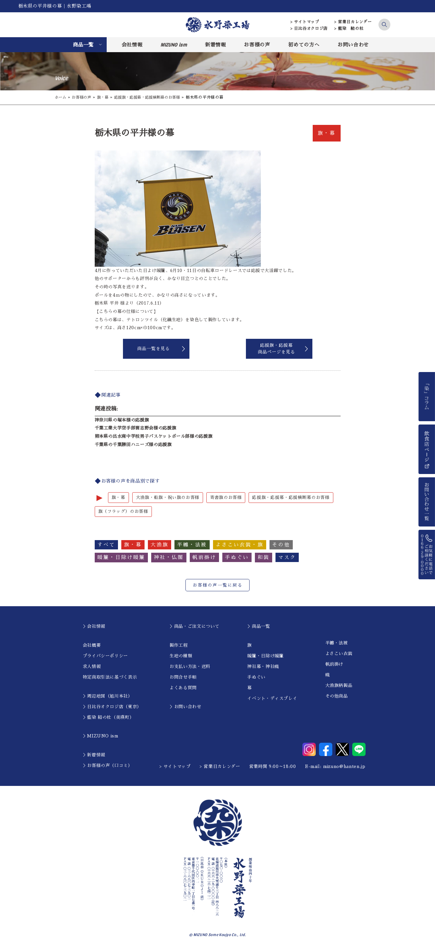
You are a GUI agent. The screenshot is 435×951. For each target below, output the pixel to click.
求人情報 (92, 667)
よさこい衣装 (339, 654)
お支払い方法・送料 (189, 667)
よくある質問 (183, 688)
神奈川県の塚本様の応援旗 (122, 420)
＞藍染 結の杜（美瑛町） (108, 717)
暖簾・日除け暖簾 (265, 656)
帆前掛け (334, 664)
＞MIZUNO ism (100, 736)
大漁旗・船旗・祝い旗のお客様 (167, 497)
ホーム (61, 97)
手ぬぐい (256, 677)
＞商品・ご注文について (194, 626)
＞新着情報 (94, 755)
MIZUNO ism (174, 45)
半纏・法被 (336, 643)
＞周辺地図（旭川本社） (108, 696)
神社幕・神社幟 (263, 667)
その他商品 (336, 696)
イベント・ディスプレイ (272, 699)
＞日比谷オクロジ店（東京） (112, 707)
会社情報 (132, 44)
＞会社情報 (94, 626)
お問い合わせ (353, 44)
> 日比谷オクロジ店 (309, 29)
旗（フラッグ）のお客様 (123, 512)
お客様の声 (257, 44)
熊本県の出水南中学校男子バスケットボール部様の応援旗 (154, 436)
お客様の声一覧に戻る (218, 585)
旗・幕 (106, 97)
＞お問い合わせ (185, 707)
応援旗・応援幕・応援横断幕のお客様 (153, 97)
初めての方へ (303, 44)
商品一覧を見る (153, 348)
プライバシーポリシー (105, 656)
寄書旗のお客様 (226, 497)
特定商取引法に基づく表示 (110, 677)
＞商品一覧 (258, 626)
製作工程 (178, 645)
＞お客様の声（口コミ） (108, 766)
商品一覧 (83, 44)
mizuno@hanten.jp (344, 767)
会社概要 (92, 645)
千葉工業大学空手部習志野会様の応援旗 (135, 428)
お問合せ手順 (183, 677)
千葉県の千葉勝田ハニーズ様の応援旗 (133, 444)
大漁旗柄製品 (339, 686)
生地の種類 (180, 656)
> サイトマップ (304, 22)
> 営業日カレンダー (353, 22)
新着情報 (215, 44)
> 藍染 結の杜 (348, 29)
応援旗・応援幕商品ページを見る (276, 348)
